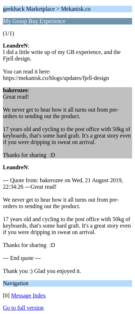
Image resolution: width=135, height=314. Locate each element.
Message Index (28, 295)
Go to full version (23, 308)
